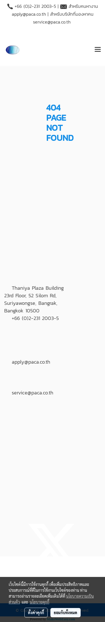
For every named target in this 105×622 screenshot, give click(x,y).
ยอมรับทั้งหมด (65, 612)
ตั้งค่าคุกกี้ (36, 612)
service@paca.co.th (52, 21)
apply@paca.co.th (29, 14)
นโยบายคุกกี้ (39, 601)
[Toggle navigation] (98, 50)
